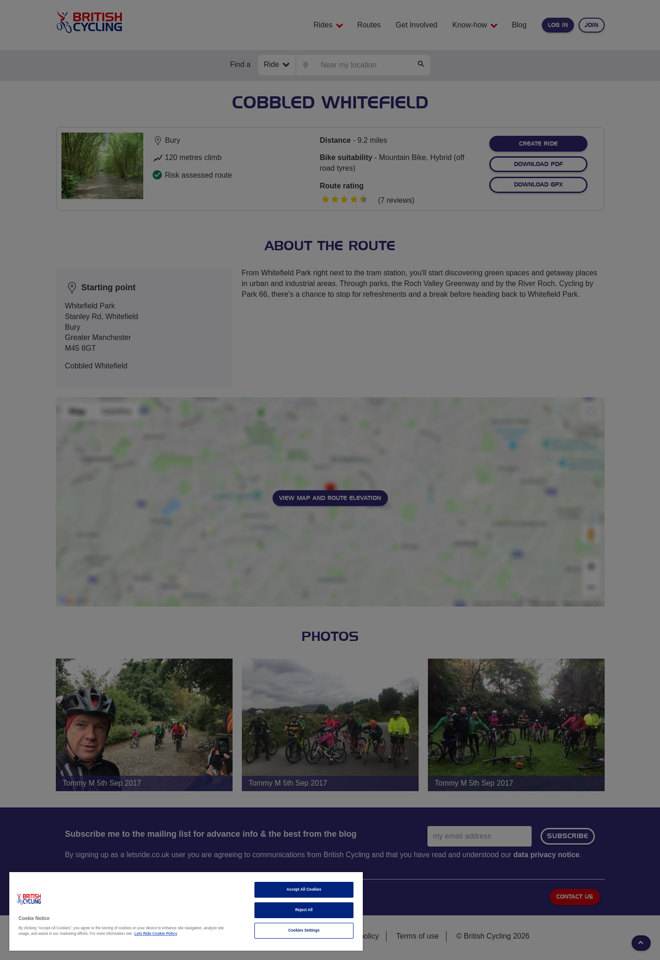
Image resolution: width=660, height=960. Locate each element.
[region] (186, 911)
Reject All (304, 910)
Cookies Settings (304, 930)
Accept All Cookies (304, 889)
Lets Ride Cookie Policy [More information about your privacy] (155, 934)
